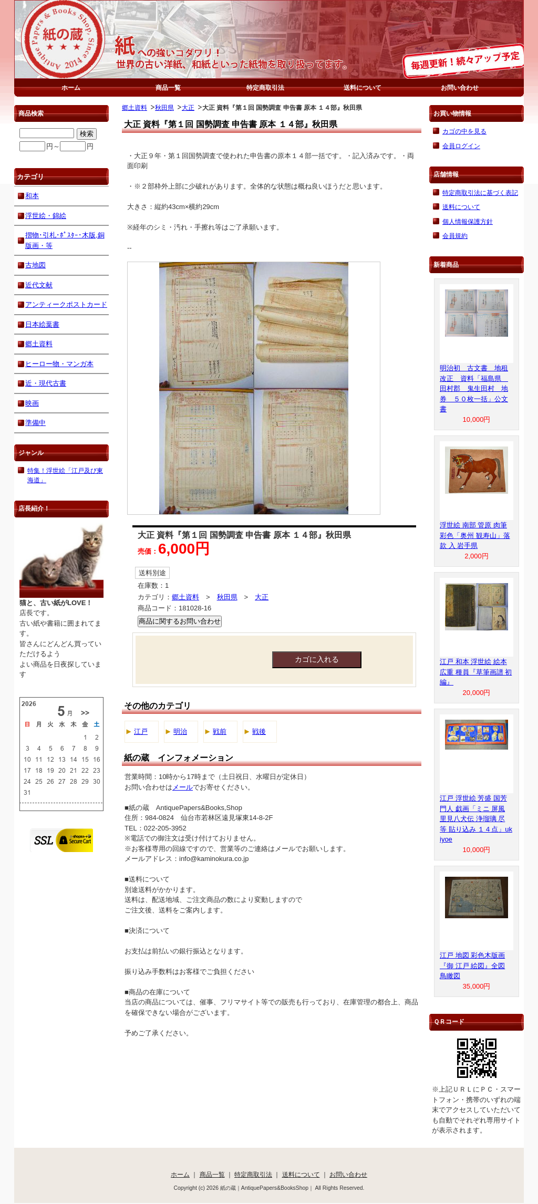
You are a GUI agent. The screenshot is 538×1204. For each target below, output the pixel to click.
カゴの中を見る (464, 131)
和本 (32, 196)
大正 (188, 107)
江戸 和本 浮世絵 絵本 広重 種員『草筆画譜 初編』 (476, 672)
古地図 (35, 265)
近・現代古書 (45, 383)
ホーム (70, 87)
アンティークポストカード (66, 304)
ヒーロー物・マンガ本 (59, 364)
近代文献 (39, 285)
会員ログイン (461, 145)
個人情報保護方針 (467, 221)
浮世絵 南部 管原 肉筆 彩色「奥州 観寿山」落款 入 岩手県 (475, 535)
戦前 (219, 731)
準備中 (35, 423)
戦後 (259, 731)
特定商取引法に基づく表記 (480, 192)
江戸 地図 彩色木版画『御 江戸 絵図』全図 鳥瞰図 (472, 965)
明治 (180, 731)
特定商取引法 (265, 87)
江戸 (141, 731)
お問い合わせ (460, 87)
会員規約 (455, 235)
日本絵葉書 (42, 324)
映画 (32, 403)
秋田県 (164, 107)
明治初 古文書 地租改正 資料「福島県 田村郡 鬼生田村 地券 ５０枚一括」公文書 (474, 388)
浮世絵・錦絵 (45, 216)
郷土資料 (134, 107)
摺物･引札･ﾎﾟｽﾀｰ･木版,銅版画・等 (65, 240)
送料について (362, 87)
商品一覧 (168, 87)
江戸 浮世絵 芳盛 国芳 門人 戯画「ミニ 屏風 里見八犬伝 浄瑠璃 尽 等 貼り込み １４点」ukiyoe (476, 818)
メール (182, 787)
